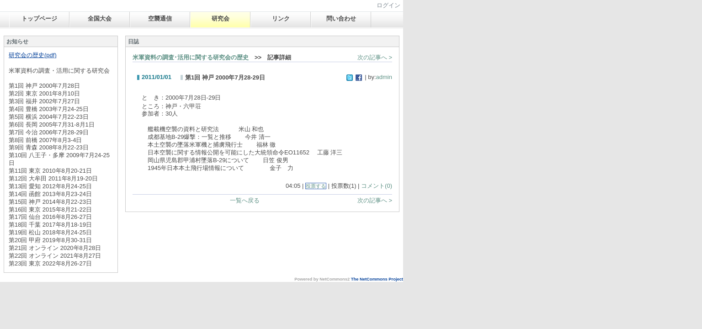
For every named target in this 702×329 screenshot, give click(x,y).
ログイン (388, 5)
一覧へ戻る (245, 200)
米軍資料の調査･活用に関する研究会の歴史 (191, 57)
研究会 (220, 18)
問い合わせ (341, 18)
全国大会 (100, 18)
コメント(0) (376, 185)
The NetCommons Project (377, 279)
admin (384, 77)
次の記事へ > (374, 57)
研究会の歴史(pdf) (33, 55)
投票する (316, 186)
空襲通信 (160, 18)
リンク (281, 18)
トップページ (39, 18)
